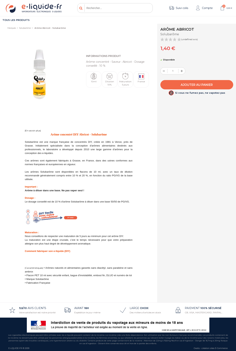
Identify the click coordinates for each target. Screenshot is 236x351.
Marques (11, 28)
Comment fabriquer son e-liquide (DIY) (47, 251)
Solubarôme (25, 28)
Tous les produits (16, 19)
